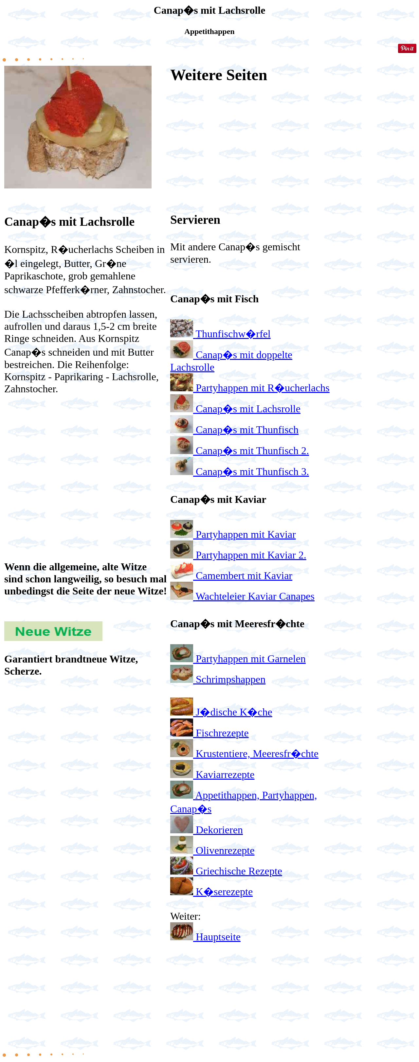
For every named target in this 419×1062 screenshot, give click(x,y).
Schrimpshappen (230, 679)
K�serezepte (224, 891)
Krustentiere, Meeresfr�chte (257, 753)
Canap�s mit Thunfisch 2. (252, 450)
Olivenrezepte (225, 850)
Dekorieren (219, 830)
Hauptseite (218, 937)
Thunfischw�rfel (232, 334)
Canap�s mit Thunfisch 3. (252, 471)
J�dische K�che (234, 712)
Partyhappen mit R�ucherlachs (263, 388)
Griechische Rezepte (239, 871)
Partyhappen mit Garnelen (251, 658)
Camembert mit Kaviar (244, 575)
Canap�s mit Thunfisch (247, 429)
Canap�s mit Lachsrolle (248, 409)
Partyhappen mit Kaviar (246, 534)
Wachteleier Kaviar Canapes (254, 596)
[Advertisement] (86, 453)
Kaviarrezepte (225, 774)
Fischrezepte (222, 733)
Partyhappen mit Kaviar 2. (251, 555)
